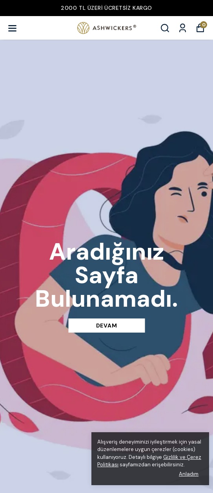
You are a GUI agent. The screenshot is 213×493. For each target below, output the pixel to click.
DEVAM (106, 325)
